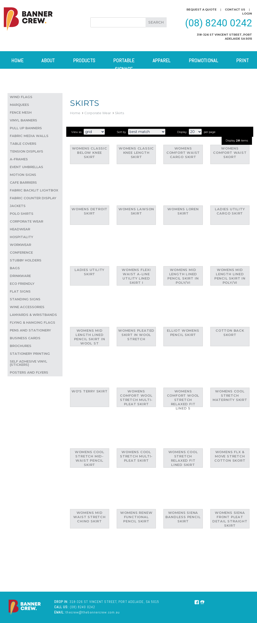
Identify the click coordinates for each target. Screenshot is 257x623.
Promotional (203, 60)
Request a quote (201, 9)
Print (242, 60)
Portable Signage (123, 64)
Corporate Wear (97, 113)
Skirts (119, 113)
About (48, 60)
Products (84, 60)
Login (247, 13)
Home (17, 60)
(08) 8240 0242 (218, 23)
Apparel (162, 60)
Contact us (235, 9)
